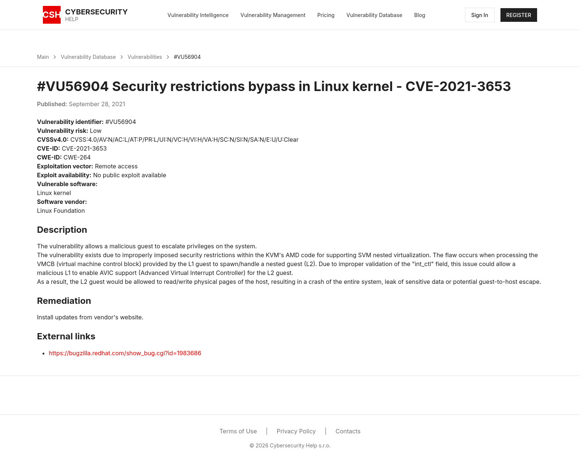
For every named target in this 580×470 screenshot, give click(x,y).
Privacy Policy (296, 431)
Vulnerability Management (273, 15)
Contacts (348, 431)
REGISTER (518, 15)
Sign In (479, 15)
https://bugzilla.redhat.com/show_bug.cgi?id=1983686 (125, 353)
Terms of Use (238, 431)
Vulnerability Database (374, 15)
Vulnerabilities (145, 57)
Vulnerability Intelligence (198, 15)
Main (43, 57)
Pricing (326, 15)
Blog (419, 15)
